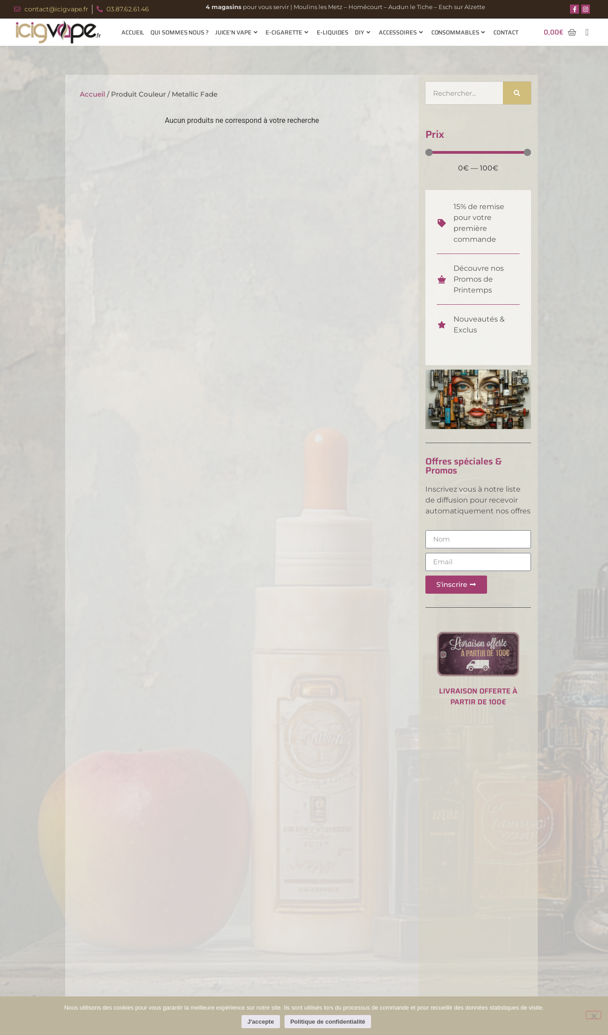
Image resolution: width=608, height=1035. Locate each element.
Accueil (132, 32)
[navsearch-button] (587, 32)
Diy (362, 32)
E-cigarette (286, 32)
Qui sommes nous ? (179, 32)
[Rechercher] (517, 93)
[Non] (593, 1015)
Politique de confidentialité (327, 1021)
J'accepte (260, 1021)
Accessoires (401, 32)
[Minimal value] (478, 152)
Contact (505, 32)
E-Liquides (332, 32)
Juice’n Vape (236, 32)
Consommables (458, 32)
